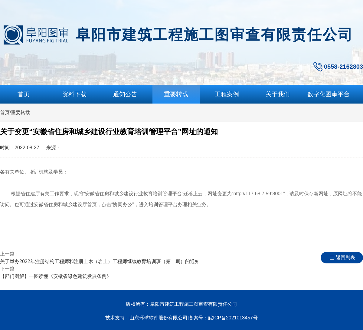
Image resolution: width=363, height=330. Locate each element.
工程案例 (227, 94)
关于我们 (278, 94)
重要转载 (176, 94)
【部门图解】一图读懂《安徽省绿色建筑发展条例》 (55, 276)
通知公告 (125, 94)
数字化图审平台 (328, 94)
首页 (24, 94)
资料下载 (74, 94)
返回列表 (345, 257)
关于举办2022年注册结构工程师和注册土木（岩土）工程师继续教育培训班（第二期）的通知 (100, 261)
